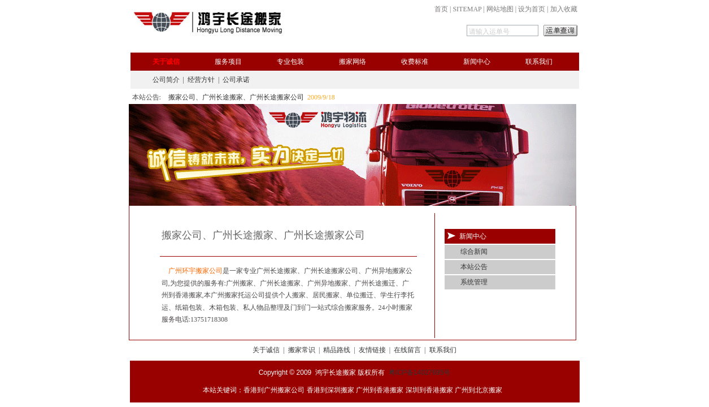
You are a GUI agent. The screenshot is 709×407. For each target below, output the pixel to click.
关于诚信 (166, 62)
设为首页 (531, 9)
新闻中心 (476, 62)
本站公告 (474, 267)
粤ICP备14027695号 (419, 372)
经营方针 (201, 80)
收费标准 (414, 62)
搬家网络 (352, 62)
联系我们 (539, 62)
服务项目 (228, 62)
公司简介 (166, 80)
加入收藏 (563, 9)
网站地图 (500, 9)
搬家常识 (301, 350)
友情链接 (372, 350)
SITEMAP (467, 9)
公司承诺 (236, 80)
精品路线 (336, 350)
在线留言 (407, 350)
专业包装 (290, 62)
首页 (441, 9)
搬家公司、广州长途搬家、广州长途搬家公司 (236, 97)
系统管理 (474, 282)
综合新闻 (474, 252)
